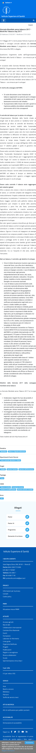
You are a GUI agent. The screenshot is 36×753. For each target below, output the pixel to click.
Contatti (5, 601)
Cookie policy (7, 604)
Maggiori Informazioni (8, 750)
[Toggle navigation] (4, 20)
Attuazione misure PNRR (11, 616)
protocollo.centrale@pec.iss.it (15, 585)
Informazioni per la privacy (11, 598)
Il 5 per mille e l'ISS (9, 681)
